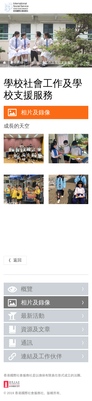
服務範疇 (16, 62)
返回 (15, 260)
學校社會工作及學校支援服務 (53, 62)
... (27, 62)
